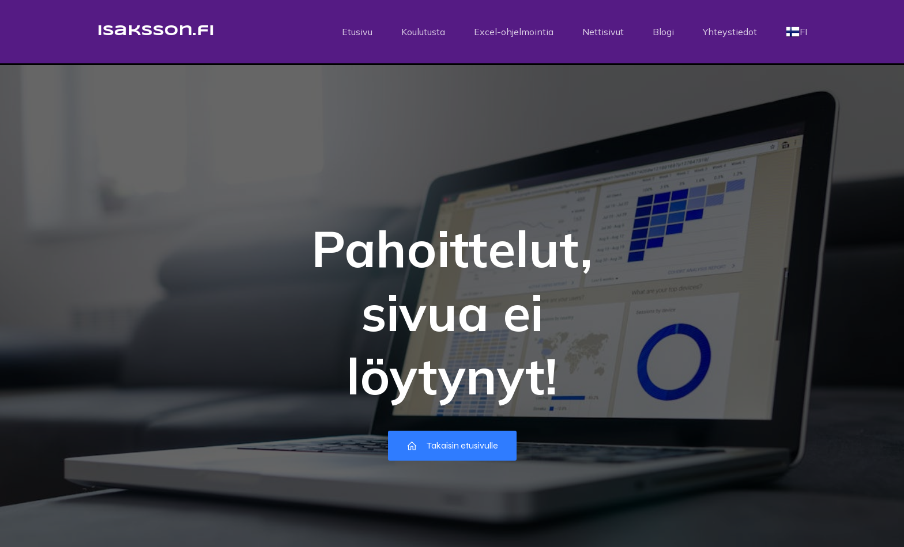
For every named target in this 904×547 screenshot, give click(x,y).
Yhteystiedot (730, 31)
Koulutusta (423, 31)
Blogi (663, 31)
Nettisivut (603, 31)
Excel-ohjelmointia (513, 31)
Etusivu (357, 31)
